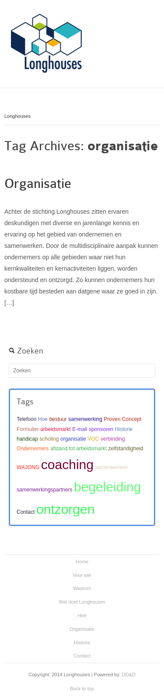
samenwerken (111, 467)
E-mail (79, 429)
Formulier (28, 429)
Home (82, 561)
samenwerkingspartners (44, 490)
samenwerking (85, 419)
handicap (27, 439)
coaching (67, 464)
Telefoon (26, 419)
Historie (124, 429)
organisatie (73, 439)
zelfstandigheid (125, 448)
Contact (26, 512)
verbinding (113, 439)
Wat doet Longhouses (82, 601)
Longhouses (17, 116)
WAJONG (28, 467)
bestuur (58, 419)
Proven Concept (122, 419)
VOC (93, 439)
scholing (49, 439)
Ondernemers (33, 448)
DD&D (129, 674)
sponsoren (101, 429)
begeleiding (107, 487)
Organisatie (37, 183)
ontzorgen (65, 509)
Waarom (82, 588)
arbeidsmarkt (55, 429)
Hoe (43, 419)
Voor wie (82, 575)
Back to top (82, 688)
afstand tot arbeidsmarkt (78, 448)
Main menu (153, 15)
